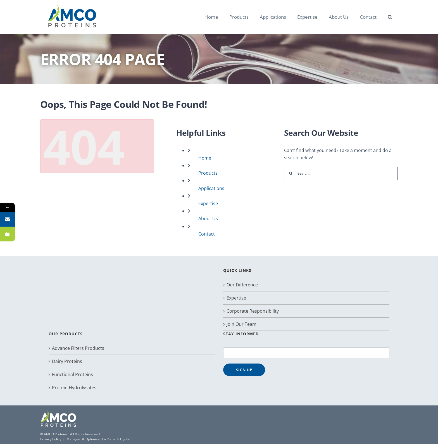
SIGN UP (244, 369)
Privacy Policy (50, 439)
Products (208, 173)
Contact (206, 234)
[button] (390, 17)
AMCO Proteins (56, 434)
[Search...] (341, 173)
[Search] (290, 173)
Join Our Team (241, 324)
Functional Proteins (72, 374)
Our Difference (242, 285)
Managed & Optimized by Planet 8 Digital (98, 439)
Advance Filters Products (78, 348)
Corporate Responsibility (253, 311)
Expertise (208, 203)
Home (204, 158)
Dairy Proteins (67, 361)
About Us (208, 218)
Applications (211, 188)
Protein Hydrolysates (74, 387)
